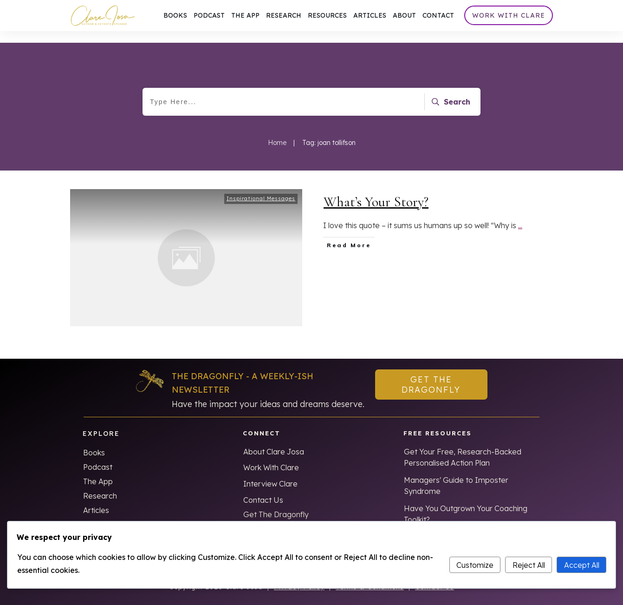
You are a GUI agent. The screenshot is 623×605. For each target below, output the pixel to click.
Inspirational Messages (261, 187)
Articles (96, 498)
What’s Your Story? (376, 190)
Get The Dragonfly (276, 502)
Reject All (529, 565)
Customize (474, 565)
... (520, 213)
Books (94, 441)
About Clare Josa (273, 440)
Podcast (97, 455)
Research (100, 484)
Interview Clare (270, 472)
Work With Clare (271, 455)
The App (98, 469)
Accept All (581, 565)
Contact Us (263, 488)
